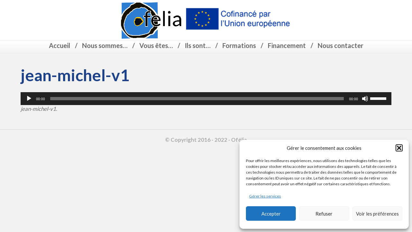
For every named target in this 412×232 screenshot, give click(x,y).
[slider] (197, 98)
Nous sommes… (104, 45)
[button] (399, 148)
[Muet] (365, 98)
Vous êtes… (156, 45)
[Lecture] (29, 98)
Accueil (59, 45)
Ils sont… (198, 45)
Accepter (271, 214)
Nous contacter (340, 45)
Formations (239, 45)
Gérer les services (265, 196)
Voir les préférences (377, 214)
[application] (206, 98)
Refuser (323, 214)
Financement (287, 45)
